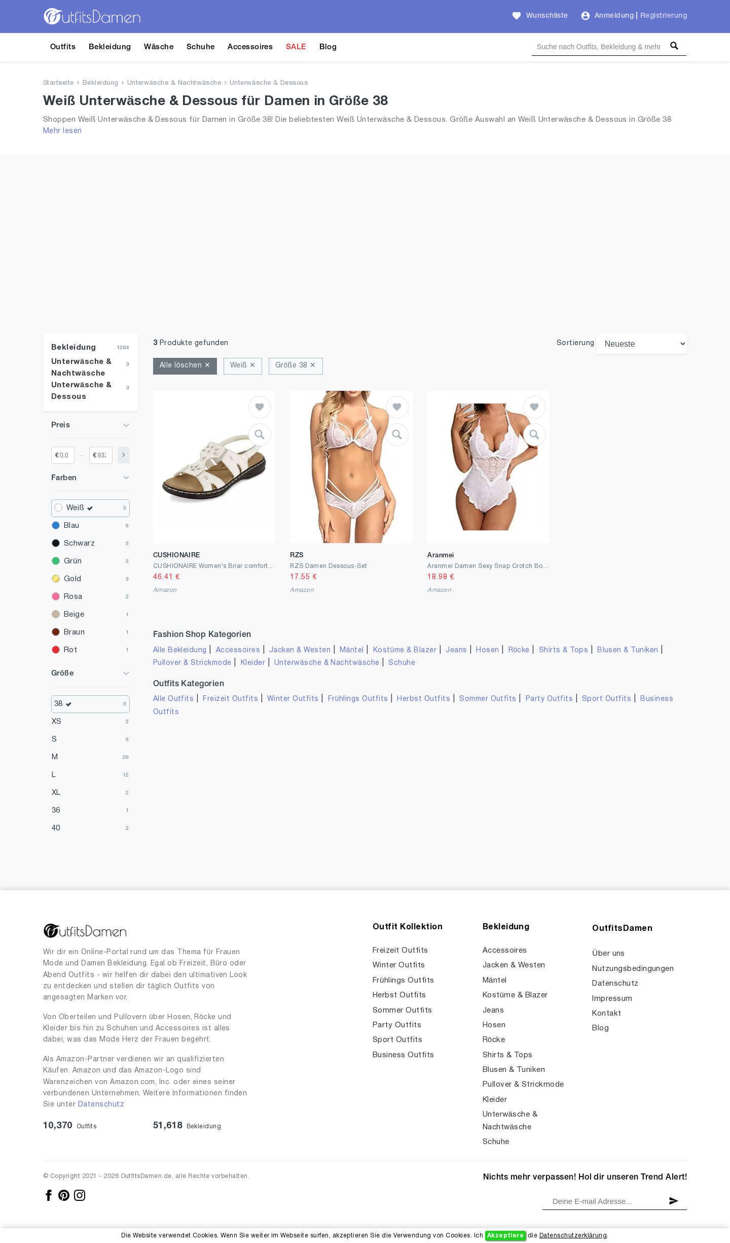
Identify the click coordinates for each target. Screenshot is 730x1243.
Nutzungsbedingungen (633, 968)
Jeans (456, 650)
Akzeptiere (505, 1235)
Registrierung (663, 16)
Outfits (63, 47)
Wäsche (158, 47)
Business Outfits (403, 1055)
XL (56, 792)
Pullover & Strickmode (192, 663)
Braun (74, 632)
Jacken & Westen (300, 650)
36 (56, 810)
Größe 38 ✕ (295, 365)
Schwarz (79, 543)
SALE (296, 47)
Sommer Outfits (488, 699)
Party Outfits (549, 699)
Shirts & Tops (563, 650)
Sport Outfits (606, 699)
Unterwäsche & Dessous (269, 83)
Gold (73, 579)
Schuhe (201, 47)
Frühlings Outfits (358, 699)
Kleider (253, 663)
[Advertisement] (365, 225)
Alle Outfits (173, 699)
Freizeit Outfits (230, 699)
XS (57, 721)
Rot (70, 650)
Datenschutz (101, 1104)
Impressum (612, 998)
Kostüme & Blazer (404, 650)
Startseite (58, 83)
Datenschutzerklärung (573, 1235)
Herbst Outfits (423, 699)
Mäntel (352, 650)
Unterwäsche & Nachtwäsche (174, 83)
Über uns (608, 953)
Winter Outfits (293, 699)
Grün (73, 561)
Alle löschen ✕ (185, 365)
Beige (74, 614)
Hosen (487, 650)
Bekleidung (110, 47)
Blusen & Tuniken (628, 650)
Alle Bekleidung (180, 650)
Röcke (519, 650)
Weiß (82, 508)
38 (65, 704)
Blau (72, 525)
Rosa (73, 596)
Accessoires (250, 47)
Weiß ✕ (243, 365)
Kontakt (606, 1013)
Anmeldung (614, 16)
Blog (328, 47)
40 (56, 828)
